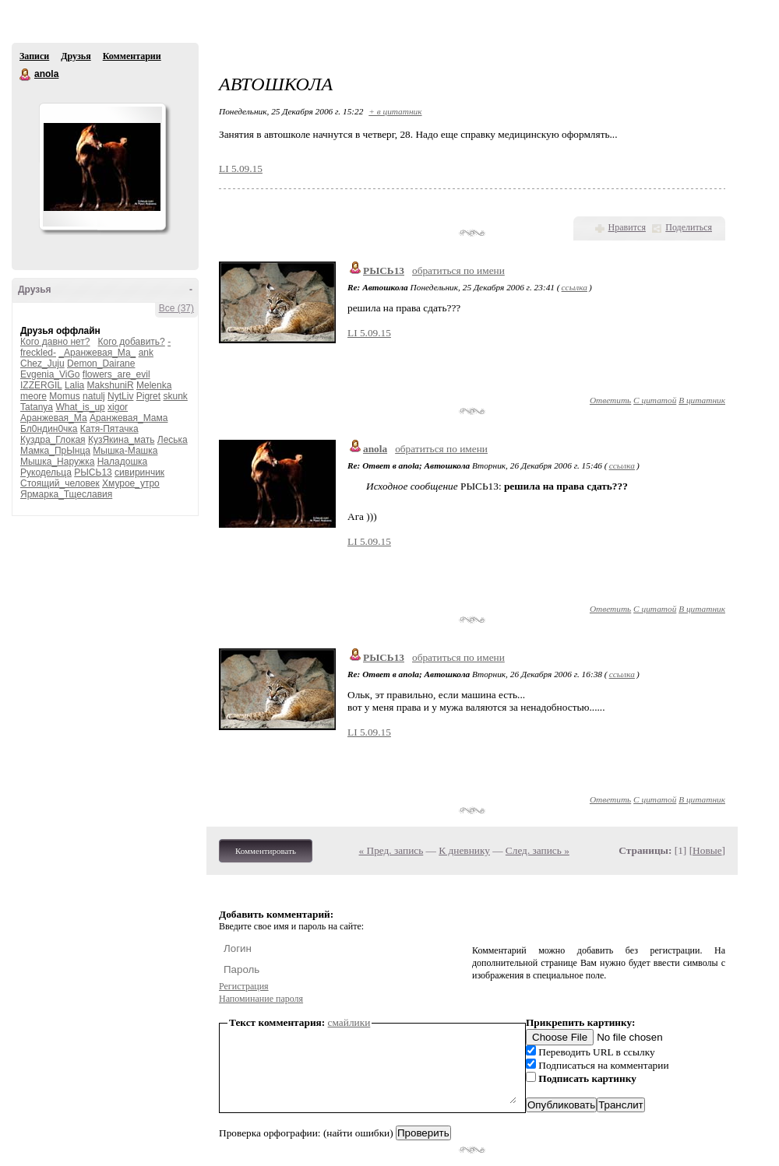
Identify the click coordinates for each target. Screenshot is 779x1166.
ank (146, 352)
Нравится (627, 227)
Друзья (75, 56)
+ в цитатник (394, 111)
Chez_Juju (42, 363)
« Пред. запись (391, 850)
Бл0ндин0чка (49, 428)
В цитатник (702, 400)
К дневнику (464, 850)
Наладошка (122, 461)
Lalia (74, 385)
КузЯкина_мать (121, 439)
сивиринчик (139, 472)
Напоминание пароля (261, 998)
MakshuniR (110, 385)
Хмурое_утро (131, 483)
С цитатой (654, 400)
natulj (94, 396)
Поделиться (688, 227)
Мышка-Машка (125, 450)
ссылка (574, 287)
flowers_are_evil (116, 374)
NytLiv (120, 396)
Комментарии (132, 56)
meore (33, 396)
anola (25, 74)
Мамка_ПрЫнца (55, 450)
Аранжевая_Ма (53, 418)
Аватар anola (102, 166)
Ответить (610, 400)
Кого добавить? (131, 341)
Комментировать (265, 850)
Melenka (153, 385)
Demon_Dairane (101, 363)
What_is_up (79, 407)
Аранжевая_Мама (129, 418)
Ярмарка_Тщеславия (66, 494)
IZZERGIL (41, 385)
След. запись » (537, 850)
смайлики (349, 1022)
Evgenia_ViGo (50, 374)
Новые (707, 850)
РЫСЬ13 (93, 472)
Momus (64, 396)
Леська (172, 439)
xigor (118, 407)
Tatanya (36, 407)
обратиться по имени (458, 270)
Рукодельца (46, 472)
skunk (175, 396)
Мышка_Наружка (57, 461)
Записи (34, 56)
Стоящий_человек (60, 483)
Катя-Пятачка (109, 428)
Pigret (148, 396)
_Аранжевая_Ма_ (97, 352)
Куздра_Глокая (53, 439)
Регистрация (244, 986)
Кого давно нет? (55, 341)
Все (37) (176, 308)
